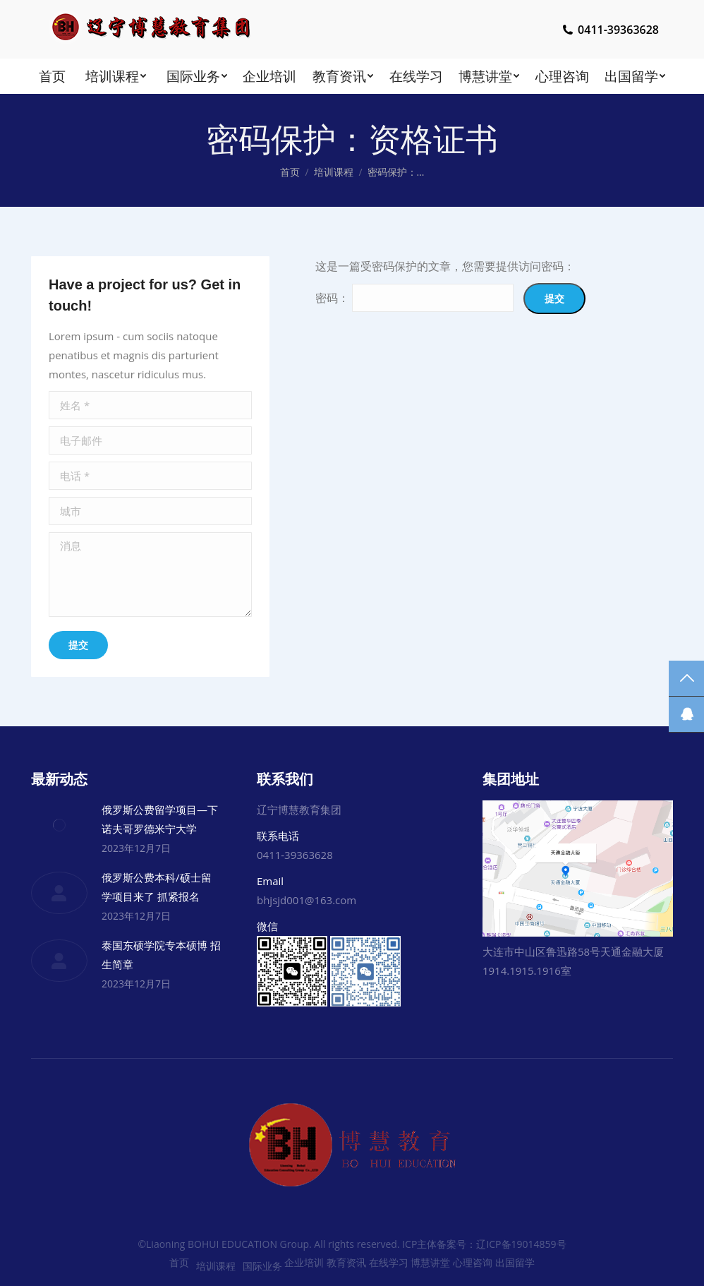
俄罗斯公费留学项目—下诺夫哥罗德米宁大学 (160, 819)
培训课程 (333, 172)
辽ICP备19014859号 (521, 1244)
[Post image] (59, 825)
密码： (414, 298)
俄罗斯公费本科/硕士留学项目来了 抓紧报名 (157, 886)
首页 (290, 172)
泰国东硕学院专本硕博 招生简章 (161, 954)
